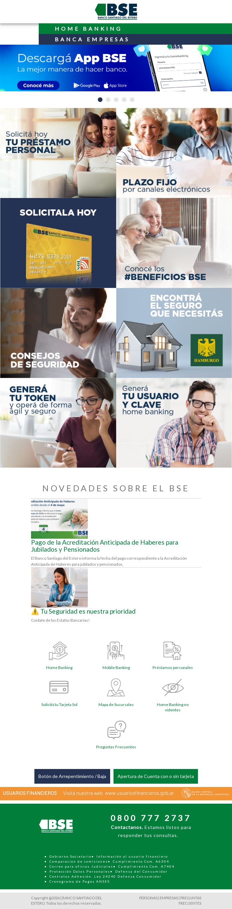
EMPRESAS (169, 898)
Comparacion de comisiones (78, 861)
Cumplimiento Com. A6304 (141, 861)
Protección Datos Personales (79, 871)
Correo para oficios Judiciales (81, 866)
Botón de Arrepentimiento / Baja (72, 776)
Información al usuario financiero (132, 856)
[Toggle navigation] (19, 30)
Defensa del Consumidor (141, 871)
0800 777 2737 (150, 818)
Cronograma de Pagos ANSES (79, 881)
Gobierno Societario (70, 856)
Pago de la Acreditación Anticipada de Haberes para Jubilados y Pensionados (104, 545)
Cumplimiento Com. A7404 (146, 866)
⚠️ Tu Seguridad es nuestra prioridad (83, 611)
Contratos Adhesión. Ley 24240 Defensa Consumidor (105, 876)
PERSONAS (148, 898)
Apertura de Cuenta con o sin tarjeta (156, 776)
